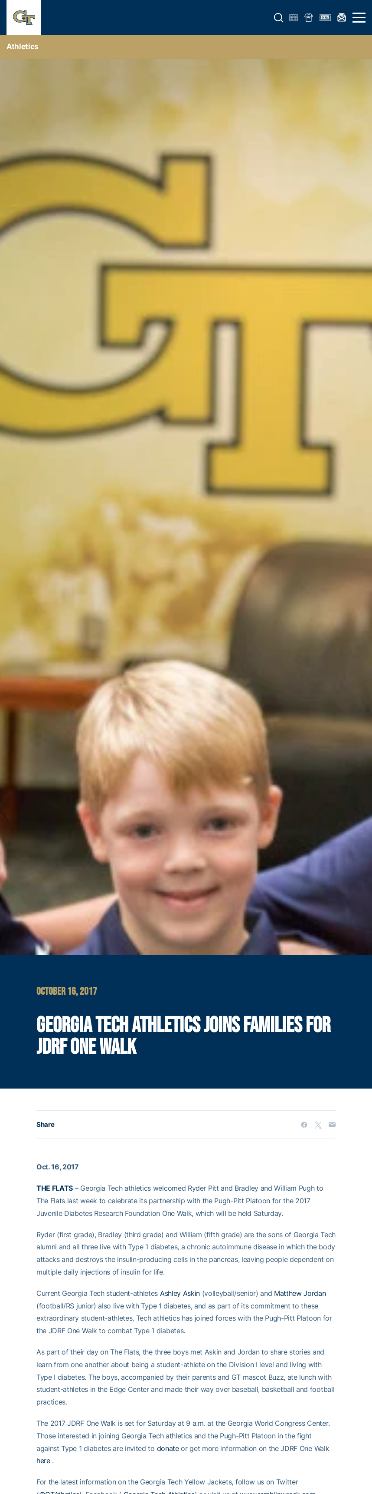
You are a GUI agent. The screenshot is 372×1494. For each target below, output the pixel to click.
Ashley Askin (180, 1293)
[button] (279, 18)
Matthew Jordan (300, 1293)
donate (168, 1448)
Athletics (23, 46)
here (43, 1460)
